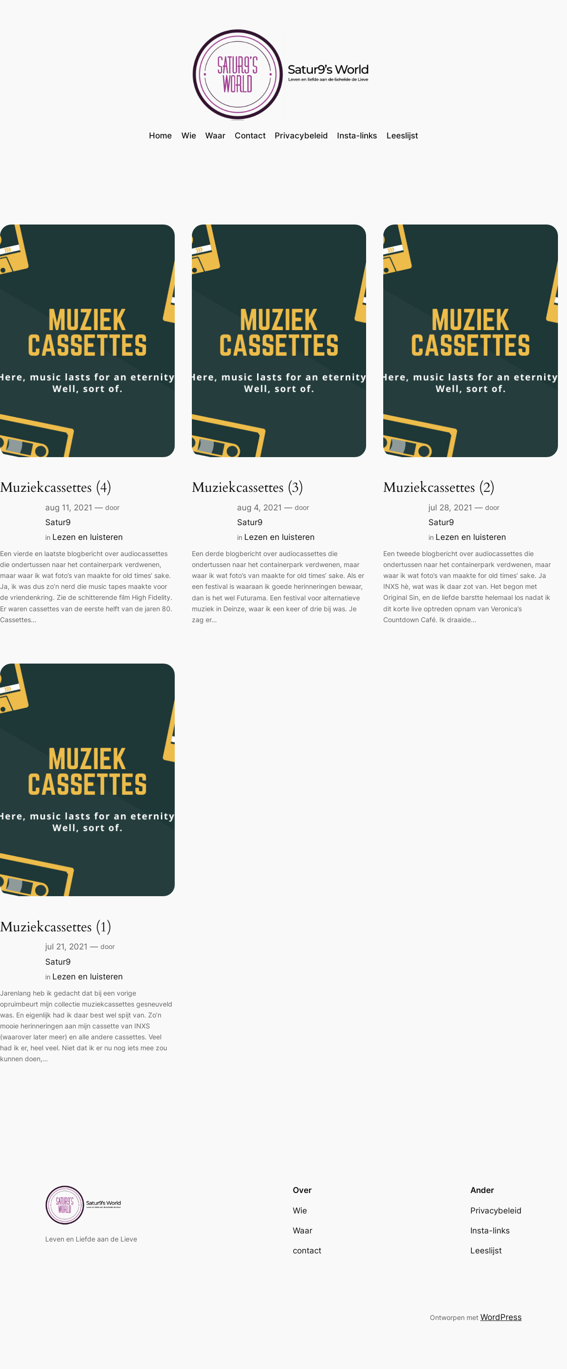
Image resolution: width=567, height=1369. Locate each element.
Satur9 (58, 522)
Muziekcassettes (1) (55, 927)
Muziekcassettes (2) (439, 487)
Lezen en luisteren (87, 537)
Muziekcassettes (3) (247, 487)
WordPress (501, 1317)
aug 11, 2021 (68, 507)
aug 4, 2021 (259, 507)
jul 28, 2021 (450, 507)
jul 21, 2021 (66, 946)
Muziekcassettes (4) (55, 487)
